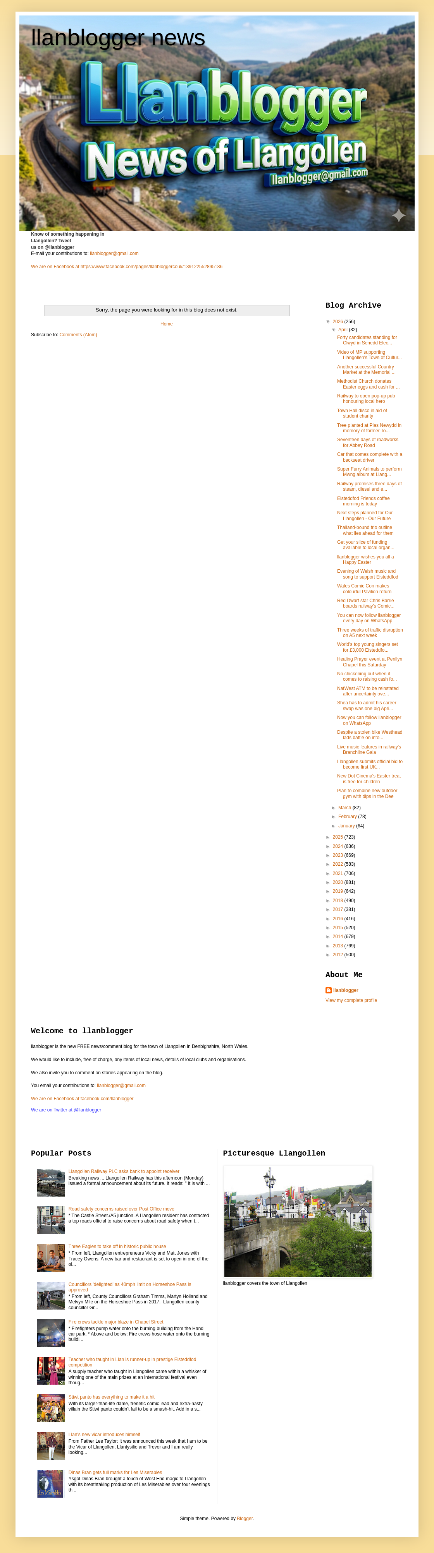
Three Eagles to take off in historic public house (117, 1246)
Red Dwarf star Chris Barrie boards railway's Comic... (365, 603)
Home (166, 324)
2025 (338, 837)
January (347, 826)
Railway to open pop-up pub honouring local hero (366, 398)
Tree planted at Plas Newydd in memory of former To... (369, 428)
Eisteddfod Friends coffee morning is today (363, 501)
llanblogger (345, 990)
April (343, 329)
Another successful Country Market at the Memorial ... (366, 369)
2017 (338, 909)
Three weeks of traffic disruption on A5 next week (370, 632)
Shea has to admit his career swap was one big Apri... (366, 705)
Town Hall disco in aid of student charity (362, 413)
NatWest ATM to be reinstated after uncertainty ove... (368, 691)
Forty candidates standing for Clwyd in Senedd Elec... (367, 340)
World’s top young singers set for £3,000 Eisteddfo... (367, 647)
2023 (338, 855)
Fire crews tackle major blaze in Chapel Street (116, 1322)
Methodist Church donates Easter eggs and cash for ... (368, 383)
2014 (338, 936)
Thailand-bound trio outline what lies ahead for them (365, 530)
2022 (338, 864)
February (348, 816)
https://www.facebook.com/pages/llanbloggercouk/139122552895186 (151, 266)
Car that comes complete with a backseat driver (369, 457)
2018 (338, 900)
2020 (338, 882)
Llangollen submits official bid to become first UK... (370, 764)
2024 (338, 846)
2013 (338, 946)
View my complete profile (351, 1000)
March (345, 807)
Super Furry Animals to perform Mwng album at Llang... (369, 471)
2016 (338, 918)
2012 (338, 954)
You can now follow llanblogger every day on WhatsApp (369, 618)
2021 (338, 873)
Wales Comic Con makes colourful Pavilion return (364, 588)
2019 (338, 891)
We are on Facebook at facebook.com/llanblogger (82, 1098)
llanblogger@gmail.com (114, 253)
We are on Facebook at (55, 266)
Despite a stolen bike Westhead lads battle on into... (370, 734)
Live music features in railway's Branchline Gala (369, 749)
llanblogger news (118, 37)
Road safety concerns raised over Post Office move (121, 1209)
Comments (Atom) (78, 334)
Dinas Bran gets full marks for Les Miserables (115, 1472)
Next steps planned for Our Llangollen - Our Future (365, 515)
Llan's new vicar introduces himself (104, 1434)
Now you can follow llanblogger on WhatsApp (369, 720)
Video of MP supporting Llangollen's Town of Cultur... (369, 354)
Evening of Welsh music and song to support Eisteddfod (367, 573)
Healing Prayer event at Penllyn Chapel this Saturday (369, 661)
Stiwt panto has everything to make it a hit (112, 1397)
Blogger (245, 1518)
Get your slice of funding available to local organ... (365, 544)
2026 (338, 321)
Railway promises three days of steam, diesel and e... (369, 486)
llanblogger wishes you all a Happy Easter (365, 559)
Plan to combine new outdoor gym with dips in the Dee (367, 793)
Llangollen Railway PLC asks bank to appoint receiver (124, 1171)
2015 (338, 927)
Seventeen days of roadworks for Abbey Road (367, 442)
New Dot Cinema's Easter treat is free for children (369, 778)
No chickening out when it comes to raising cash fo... (367, 676)
